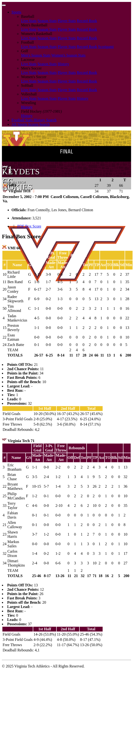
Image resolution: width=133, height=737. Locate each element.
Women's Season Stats (68, 55)
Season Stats (46, 21)
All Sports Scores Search (30, 124)
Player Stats (67, 21)
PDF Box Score (29, 226)
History (63, 64)
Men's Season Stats (35, 55)
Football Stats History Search (33, 120)
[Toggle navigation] (4, 5)
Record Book (87, 21)
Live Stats (28, 21)
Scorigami (106, 47)
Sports (16, 12)
